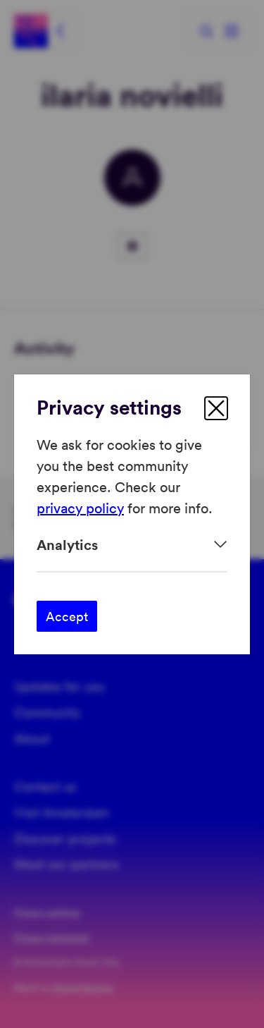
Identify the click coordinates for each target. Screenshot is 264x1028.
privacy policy (80, 507)
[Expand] (132, 544)
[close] (216, 408)
